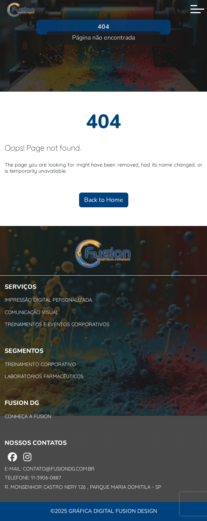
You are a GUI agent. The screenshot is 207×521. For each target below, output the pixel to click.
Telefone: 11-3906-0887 (33, 478)
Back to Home (103, 200)
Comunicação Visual (32, 312)
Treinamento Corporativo (40, 364)
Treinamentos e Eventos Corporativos (57, 324)
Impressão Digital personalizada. (49, 300)
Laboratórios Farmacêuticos (44, 376)
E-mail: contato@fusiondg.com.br (50, 469)
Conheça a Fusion (28, 416)
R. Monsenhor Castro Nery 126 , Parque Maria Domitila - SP (83, 487)
